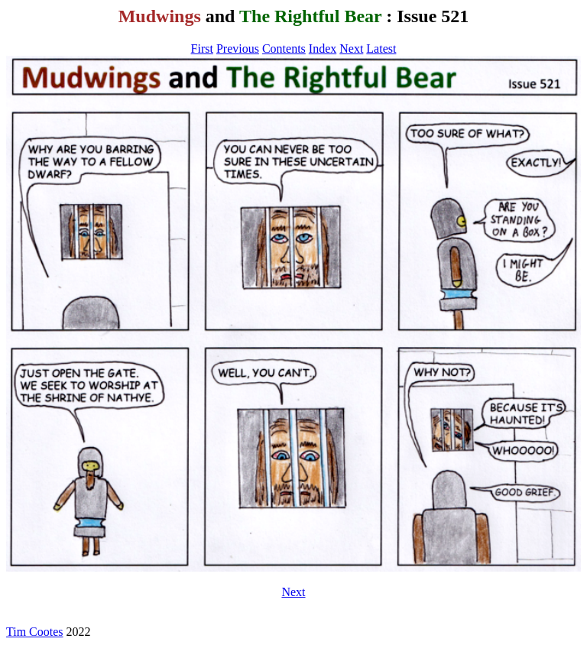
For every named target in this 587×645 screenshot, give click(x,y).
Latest (381, 48)
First (202, 48)
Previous (237, 48)
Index (322, 48)
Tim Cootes (34, 631)
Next (351, 48)
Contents (284, 48)
